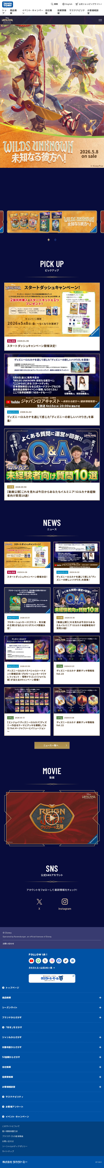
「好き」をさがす (14, 1027)
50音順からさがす (11, 1057)
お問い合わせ (8, 943)
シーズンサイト (9, 1007)
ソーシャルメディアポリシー (14, 1146)
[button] (48, 239)
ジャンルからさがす (12, 1037)
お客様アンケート (14, 1106)
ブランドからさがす (12, 1017)
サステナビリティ (14, 1096)
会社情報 (6, 1067)
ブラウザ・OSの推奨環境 (12, 1136)
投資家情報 (7, 1076)
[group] (52, 221)
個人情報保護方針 (10, 1131)
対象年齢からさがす (12, 1047)
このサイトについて (11, 1126)
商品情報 (6, 997)
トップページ (12, 987)
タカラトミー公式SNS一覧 (40, 967)
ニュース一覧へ (52, 745)
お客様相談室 (8, 1086)
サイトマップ (8, 1151)
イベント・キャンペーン (17, 1116)
